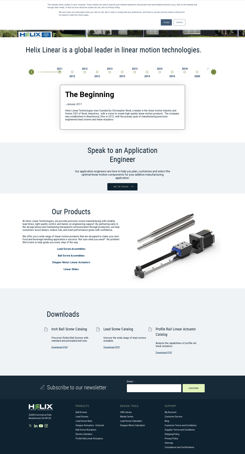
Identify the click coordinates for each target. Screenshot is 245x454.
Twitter (30, 425)
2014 (147, 76)
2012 (72, 76)
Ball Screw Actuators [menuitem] (86, 429)
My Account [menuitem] (170, 412)
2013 (109, 68)
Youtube (41, 425)
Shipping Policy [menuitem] (172, 434)
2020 (197, 76)
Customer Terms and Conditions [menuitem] (181, 425)
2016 (172, 76)
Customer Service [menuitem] (173, 416)
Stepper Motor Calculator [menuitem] (132, 425)
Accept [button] (166, 22)
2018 (185, 68)
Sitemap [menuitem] (169, 442)
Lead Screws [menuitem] (82, 416)
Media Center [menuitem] (126, 416)
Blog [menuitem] (167, 421)
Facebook (35, 425)
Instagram (46, 425)
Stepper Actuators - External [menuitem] (90, 425)
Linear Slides (71, 269)
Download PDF (59, 347)
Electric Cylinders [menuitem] (84, 434)
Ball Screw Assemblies (71, 255)
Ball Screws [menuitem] (81, 412)
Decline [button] (179, 22)
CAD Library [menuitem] (126, 412)
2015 (159, 68)
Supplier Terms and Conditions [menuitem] (180, 429)
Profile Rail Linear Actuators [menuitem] (89, 438)
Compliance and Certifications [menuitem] (179, 447)
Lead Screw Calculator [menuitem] (131, 421)
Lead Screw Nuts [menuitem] (84, 421)
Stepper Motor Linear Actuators (71, 262)
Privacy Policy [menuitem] (171, 438)
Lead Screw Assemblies (71, 248)
